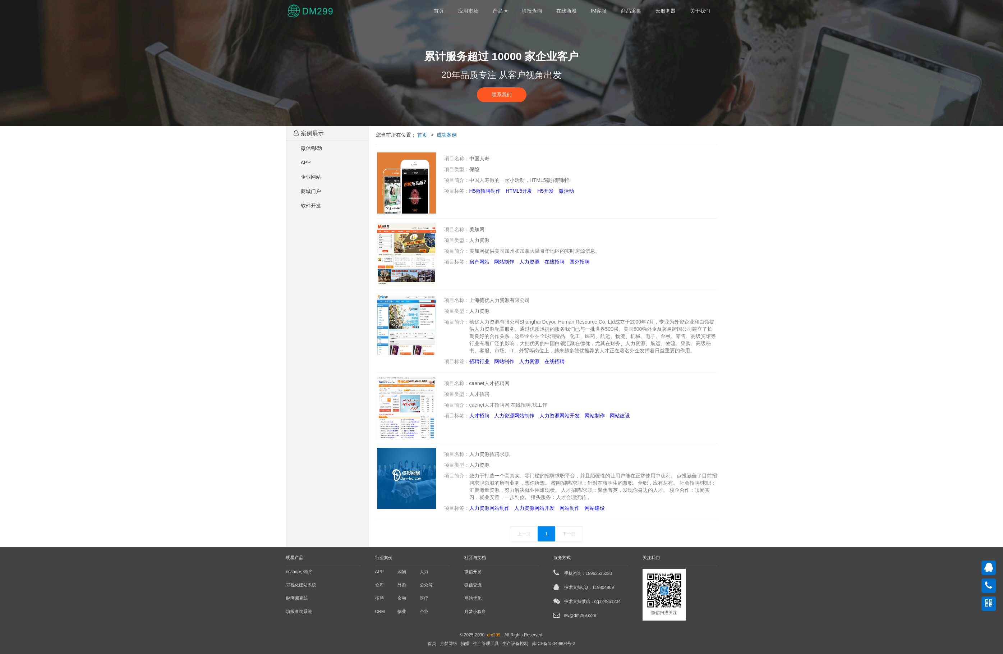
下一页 (568, 533)
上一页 (523, 533)
